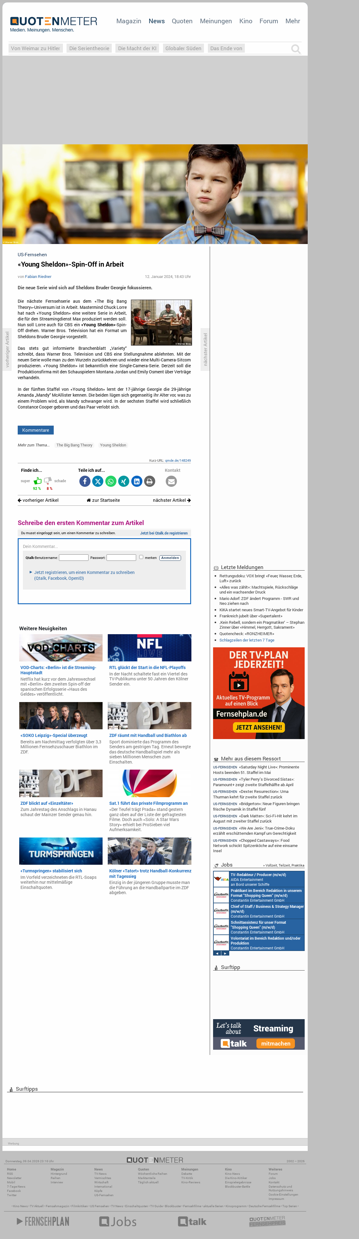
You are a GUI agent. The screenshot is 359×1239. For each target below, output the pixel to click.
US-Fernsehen (104, 1195)
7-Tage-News (16, 1187)
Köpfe (98, 1191)
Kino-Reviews (190, 1182)
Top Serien (289, 1206)
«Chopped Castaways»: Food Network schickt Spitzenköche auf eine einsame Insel (255, 845)
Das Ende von (226, 48)
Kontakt (274, 1182)
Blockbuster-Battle (237, 1187)
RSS (10, 1174)
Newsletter (14, 1178)
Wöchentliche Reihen (152, 1174)
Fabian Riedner (38, 276)
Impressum (276, 1199)
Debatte (186, 1174)
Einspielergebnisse (238, 1182)
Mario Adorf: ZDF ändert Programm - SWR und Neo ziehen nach (259, 601)
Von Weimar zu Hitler (35, 48)
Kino (245, 21)
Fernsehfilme (192, 1206)
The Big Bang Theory (74, 444)
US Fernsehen (99, 1206)
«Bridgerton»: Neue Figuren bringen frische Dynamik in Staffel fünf (256, 806)
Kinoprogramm (236, 1206)
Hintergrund (59, 1174)
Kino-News (232, 1174)
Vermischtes (102, 1178)
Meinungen (216, 21)
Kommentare (35, 430)
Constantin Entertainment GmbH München (258, 895)
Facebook (14, 1191)
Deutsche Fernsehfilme (264, 1206)
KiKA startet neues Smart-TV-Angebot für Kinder (261, 609)
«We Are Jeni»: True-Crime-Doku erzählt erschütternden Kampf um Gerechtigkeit (254, 831)
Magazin (128, 21)
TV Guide (156, 1206)
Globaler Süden (183, 48)
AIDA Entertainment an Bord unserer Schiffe (250, 879)
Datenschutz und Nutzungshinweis (281, 1188)
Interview (57, 1182)
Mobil (11, 1182)
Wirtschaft (101, 1182)
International (103, 1187)
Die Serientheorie (89, 48)
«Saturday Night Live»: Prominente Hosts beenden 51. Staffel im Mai (256, 769)
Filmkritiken (79, 1206)
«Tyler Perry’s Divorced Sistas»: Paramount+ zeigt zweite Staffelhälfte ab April (253, 782)
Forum (268, 21)
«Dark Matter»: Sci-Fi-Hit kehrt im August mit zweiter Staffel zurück (255, 818)
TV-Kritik (187, 1178)
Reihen (55, 1178)
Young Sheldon (113, 444)
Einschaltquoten (136, 1206)
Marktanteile (146, 1178)
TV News (117, 1206)
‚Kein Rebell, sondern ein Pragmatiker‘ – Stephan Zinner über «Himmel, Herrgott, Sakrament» (261, 625)
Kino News (20, 1206)
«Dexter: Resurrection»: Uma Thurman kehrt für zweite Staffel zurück (250, 794)
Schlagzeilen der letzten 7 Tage (246, 640)
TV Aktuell (37, 1206)
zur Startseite (103, 500)
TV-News (100, 1174)
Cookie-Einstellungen (283, 1194)
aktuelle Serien (213, 1206)
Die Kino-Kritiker (236, 1178)
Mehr (292, 21)
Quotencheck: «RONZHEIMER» (246, 633)
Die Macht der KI (137, 48)
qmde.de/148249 (178, 460)
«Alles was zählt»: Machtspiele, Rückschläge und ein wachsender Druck (258, 589)
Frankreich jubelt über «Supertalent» (250, 616)
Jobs (272, 1178)
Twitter (11, 1195)
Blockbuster (173, 1206)
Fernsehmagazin (57, 1206)
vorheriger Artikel (38, 500)
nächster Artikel (172, 500)
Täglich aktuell (148, 1182)
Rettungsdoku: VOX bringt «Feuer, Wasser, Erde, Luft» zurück (260, 578)
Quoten (182, 21)
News (157, 21)
